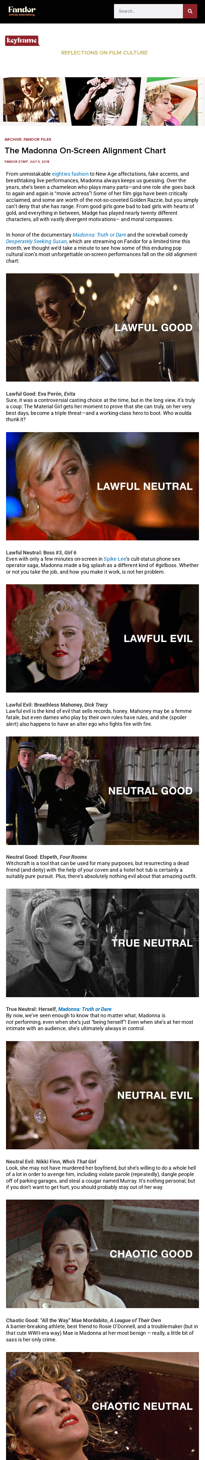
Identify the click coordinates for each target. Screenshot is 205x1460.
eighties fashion (70, 174)
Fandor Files (37, 140)
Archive (13, 140)
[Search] (190, 11)
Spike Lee (115, 559)
